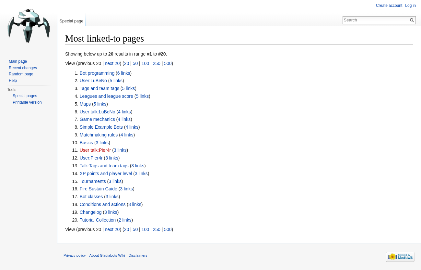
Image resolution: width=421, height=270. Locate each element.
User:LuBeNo (93, 80)
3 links (102, 142)
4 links (124, 111)
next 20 (112, 63)
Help (13, 80)
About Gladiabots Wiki (107, 255)
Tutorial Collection (98, 220)
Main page (18, 61)
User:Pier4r (91, 158)
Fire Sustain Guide (98, 188)
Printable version (27, 102)
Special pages (25, 96)
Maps (85, 104)
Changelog (91, 212)
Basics (86, 142)
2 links (125, 220)
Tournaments (93, 181)
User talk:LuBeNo (97, 111)
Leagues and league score (106, 96)
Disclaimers (138, 255)
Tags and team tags (99, 88)
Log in (410, 5)
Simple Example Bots (101, 127)
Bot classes (91, 196)
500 (167, 63)
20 (126, 63)
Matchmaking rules (99, 134)
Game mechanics (97, 119)
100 (145, 63)
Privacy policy (75, 255)
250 (156, 63)
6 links (123, 73)
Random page (21, 74)
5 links (116, 80)
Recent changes (23, 68)
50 (135, 63)
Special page (71, 21)
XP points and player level (106, 173)
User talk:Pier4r (95, 150)
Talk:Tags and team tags (104, 165)
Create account (389, 5)
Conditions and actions (103, 204)
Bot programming (97, 73)
